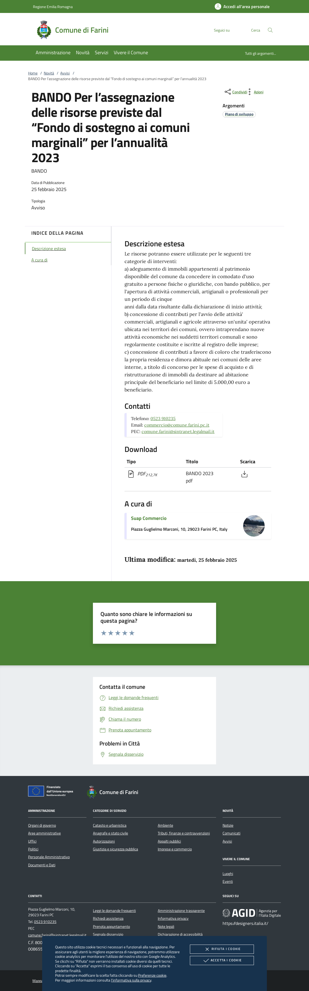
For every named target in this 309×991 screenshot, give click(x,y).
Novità (49, 73)
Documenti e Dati (41, 865)
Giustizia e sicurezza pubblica (115, 849)
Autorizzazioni (104, 841)
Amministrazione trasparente (181, 911)
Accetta (222, 960)
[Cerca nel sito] (270, 30)
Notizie (228, 825)
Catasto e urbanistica (109, 825)
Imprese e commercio (175, 849)
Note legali (166, 926)
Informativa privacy (173, 918)
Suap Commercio (149, 518)
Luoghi (228, 874)
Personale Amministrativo (49, 857)
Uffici (32, 841)
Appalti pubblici (169, 841)
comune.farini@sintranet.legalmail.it (178, 431)
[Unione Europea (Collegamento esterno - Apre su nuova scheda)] (52, 792)
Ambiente (165, 825)
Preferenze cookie (152, 975)
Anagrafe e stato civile (110, 833)
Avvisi (65, 73)
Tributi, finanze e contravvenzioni (184, 833)
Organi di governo (42, 825)
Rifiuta (222, 949)
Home (33, 73)
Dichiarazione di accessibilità (180, 934)
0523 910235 (163, 418)
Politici (33, 849)
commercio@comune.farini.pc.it (176, 425)
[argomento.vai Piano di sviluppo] (239, 114)
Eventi (228, 881)
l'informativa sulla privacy (131, 980)
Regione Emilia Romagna (53, 6)
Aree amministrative (44, 833)
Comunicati (231, 833)
